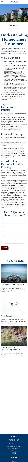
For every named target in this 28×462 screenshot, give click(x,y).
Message (3, 235)
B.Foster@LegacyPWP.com (14, 451)
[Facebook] (13, 453)
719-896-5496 (15, 439)
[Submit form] (4, 248)
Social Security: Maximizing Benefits (10, 348)
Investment (14, 461)
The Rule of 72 (7, 316)
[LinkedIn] (15, 453)
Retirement (14, 459)
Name (2, 218)
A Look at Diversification (12, 285)
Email (2, 226)
